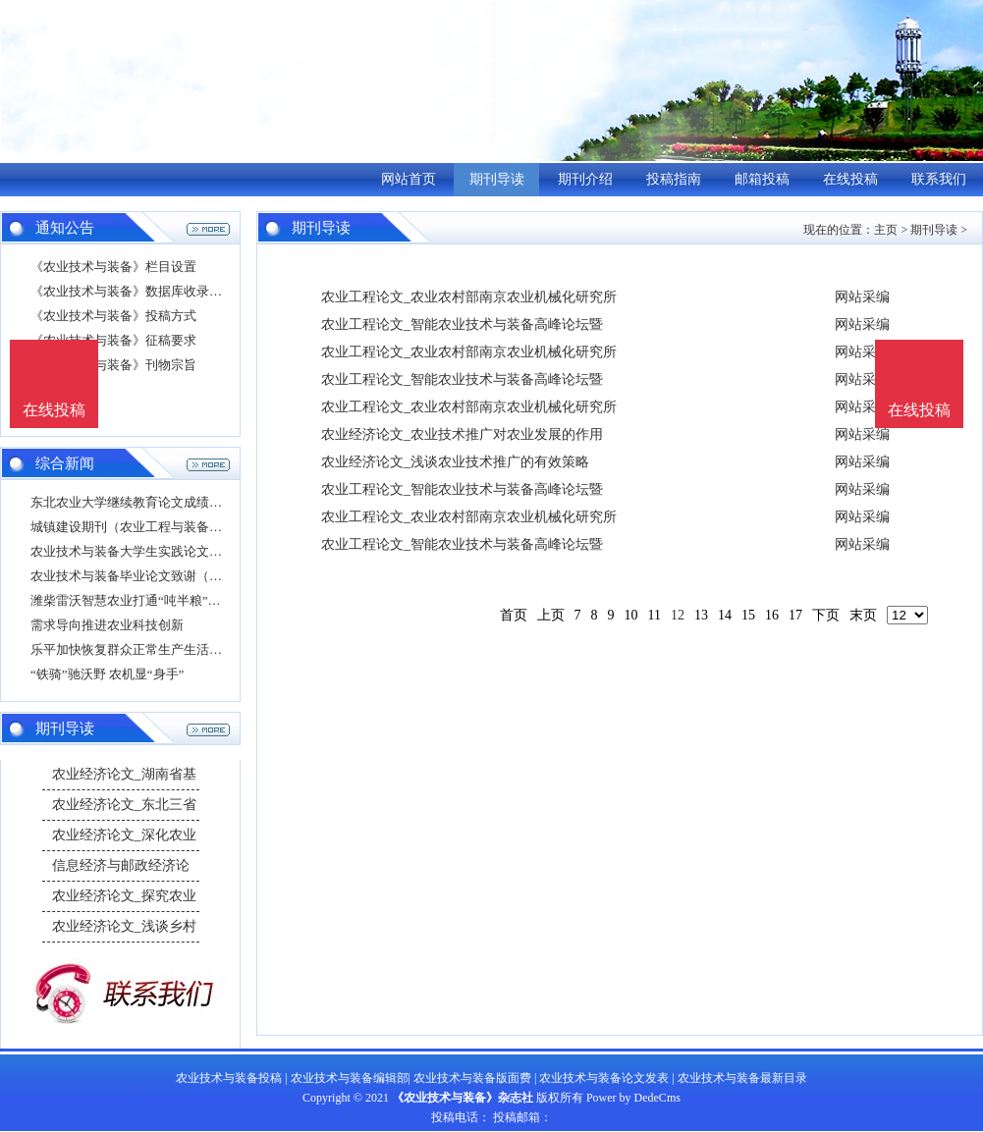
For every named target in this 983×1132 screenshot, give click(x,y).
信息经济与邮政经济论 (121, 865)
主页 (886, 230)
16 (772, 615)
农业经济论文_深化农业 (124, 835)
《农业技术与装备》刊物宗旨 (113, 364)
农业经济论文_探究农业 (124, 896)
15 (748, 615)
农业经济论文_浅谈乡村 (124, 926)
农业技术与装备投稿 (229, 1078)
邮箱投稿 (762, 179)
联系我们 (938, 179)
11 (654, 615)
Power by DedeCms (633, 1098)
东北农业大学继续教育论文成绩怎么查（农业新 (164, 502)
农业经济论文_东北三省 (124, 804)
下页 (826, 615)
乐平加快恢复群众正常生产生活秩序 (132, 649)
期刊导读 (496, 179)
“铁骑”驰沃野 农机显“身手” (107, 674)
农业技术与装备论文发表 (604, 1078)
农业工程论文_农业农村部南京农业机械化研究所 (469, 297)
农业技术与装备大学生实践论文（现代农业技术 (164, 551)
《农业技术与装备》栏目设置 (113, 266)
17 (795, 615)
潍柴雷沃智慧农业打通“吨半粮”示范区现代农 (157, 600)
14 (725, 615)
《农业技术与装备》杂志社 (462, 1098)
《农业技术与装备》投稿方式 (113, 315)
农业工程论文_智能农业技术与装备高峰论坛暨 (462, 324)
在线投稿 (850, 179)
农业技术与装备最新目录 (742, 1078)
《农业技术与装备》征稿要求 (113, 340)
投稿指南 (673, 179)
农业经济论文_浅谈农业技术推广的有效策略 (455, 462)
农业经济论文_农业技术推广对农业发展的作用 (462, 434)
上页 (551, 615)
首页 (513, 615)
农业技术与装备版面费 (472, 1078)
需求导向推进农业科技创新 (107, 625)
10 (631, 615)
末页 (863, 615)
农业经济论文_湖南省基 (124, 774)
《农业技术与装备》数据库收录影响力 (138, 291)
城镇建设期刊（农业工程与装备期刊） (138, 526)
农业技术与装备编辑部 (350, 1078)
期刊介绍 (585, 179)
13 (701, 615)
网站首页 (408, 179)
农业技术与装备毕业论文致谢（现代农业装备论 (164, 575)
